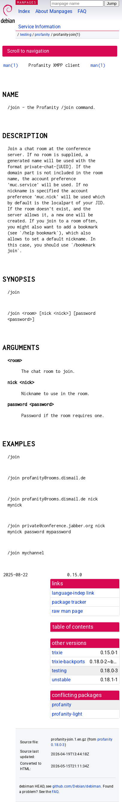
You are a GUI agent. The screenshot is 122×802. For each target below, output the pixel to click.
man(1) (10, 65)
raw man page (67, 611)
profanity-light (67, 714)
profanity (42, 35)
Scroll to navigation (28, 51)
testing (25, 35)
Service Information (39, 26)
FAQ (82, 11)
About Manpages (53, 11)
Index (24, 11)
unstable (61, 680)
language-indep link (73, 593)
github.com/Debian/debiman (76, 786)
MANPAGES (26, 2)
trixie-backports (68, 661)
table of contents (73, 627)
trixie (57, 652)
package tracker (69, 602)
